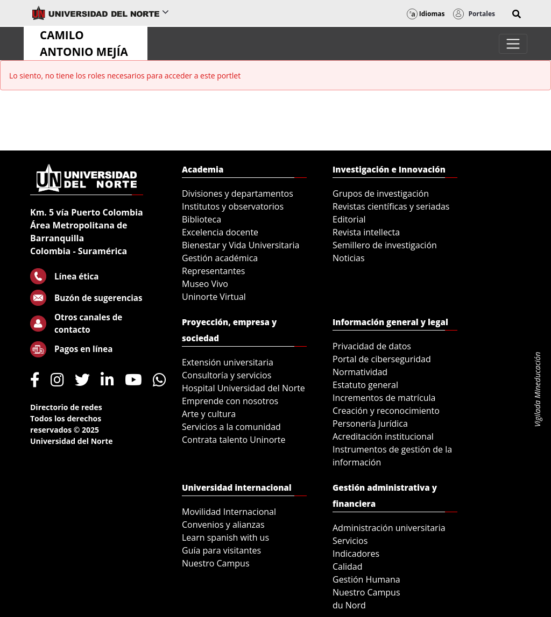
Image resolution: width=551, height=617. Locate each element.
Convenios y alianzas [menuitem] (223, 524)
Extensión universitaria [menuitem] (227, 362)
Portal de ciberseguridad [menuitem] (382, 359)
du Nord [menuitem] (349, 605)
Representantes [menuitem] (213, 271)
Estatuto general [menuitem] (365, 385)
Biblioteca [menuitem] (201, 219)
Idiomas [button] (426, 13)
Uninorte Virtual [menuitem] (214, 297)
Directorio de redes (66, 407)
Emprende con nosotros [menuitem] (230, 401)
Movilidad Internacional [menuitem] (229, 512)
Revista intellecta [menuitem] (366, 232)
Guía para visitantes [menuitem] (221, 550)
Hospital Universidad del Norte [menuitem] (243, 388)
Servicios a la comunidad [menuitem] (231, 427)
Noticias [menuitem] (349, 258)
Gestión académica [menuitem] (220, 258)
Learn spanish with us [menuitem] (225, 537)
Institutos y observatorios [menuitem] (233, 206)
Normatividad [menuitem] (360, 372)
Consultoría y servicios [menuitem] (226, 375)
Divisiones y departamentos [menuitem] (237, 193)
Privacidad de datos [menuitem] (372, 346)
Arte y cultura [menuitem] (209, 414)
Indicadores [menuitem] (356, 553)
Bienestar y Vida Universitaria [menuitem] (240, 245)
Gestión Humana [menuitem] (366, 579)
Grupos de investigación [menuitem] (381, 193)
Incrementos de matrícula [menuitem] (384, 398)
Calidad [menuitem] (348, 566)
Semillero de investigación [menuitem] (385, 245)
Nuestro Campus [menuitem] (216, 563)
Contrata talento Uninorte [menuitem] (234, 440)
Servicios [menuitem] (350, 541)
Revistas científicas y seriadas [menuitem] (391, 206)
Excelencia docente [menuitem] (220, 232)
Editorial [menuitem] (349, 219)
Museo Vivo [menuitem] (205, 284)
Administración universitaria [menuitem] (389, 528)
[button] (516, 14)
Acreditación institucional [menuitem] (383, 436)
